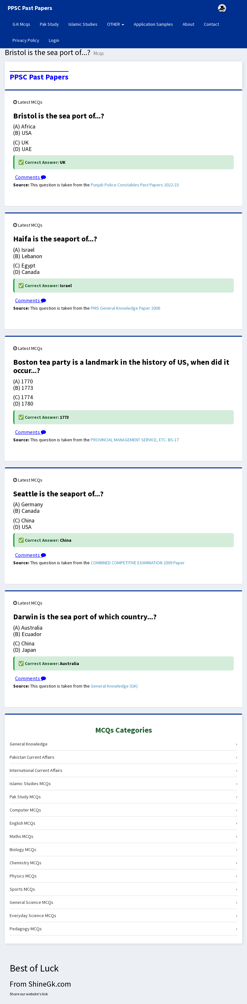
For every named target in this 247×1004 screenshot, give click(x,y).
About (188, 24)
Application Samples (153, 24)
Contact (211, 24)
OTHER (115, 24)
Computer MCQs (123, 810)
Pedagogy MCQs (123, 928)
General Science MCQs (123, 902)
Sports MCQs (123, 889)
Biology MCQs (123, 849)
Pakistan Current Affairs (123, 757)
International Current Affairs (123, 770)
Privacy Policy (26, 40)
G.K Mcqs (24, 24)
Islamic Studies (83, 24)
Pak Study (49, 24)
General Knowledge (123, 744)
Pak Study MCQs (123, 796)
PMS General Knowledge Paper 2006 (125, 308)
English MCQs (123, 823)
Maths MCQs (123, 836)
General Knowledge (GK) (114, 686)
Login (54, 40)
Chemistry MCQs (123, 862)
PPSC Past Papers (39, 77)
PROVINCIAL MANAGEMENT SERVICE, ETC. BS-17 (135, 440)
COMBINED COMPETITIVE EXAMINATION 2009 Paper (138, 563)
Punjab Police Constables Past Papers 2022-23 (135, 185)
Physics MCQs (123, 876)
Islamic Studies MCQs (123, 783)
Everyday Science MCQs (123, 915)
